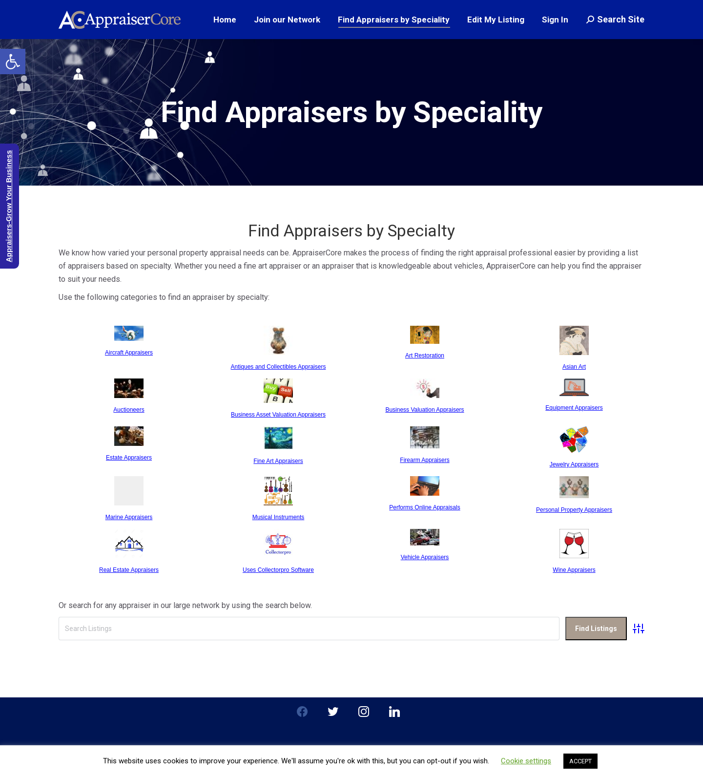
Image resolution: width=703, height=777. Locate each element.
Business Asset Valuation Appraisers (278, 414)
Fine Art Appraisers (278, 461)
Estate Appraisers (129, 457)
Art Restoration (424, 355)
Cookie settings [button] (526, 760)
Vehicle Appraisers (425, 557)
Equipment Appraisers (573, 407)
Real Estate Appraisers (129, 570)
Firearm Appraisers (424, 460)
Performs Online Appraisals (424, 507)
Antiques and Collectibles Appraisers (278, 366)
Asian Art (574, 366)
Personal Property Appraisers (574, 509)
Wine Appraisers (574, 570)
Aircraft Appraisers (129, 352)
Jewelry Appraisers (574, 464)
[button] (12, 61)
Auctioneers (128, 409)
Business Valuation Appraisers (424, 409)
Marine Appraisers (129, 517)
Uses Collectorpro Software (278, 570)
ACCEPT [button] (580, 761)
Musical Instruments (278, 517)
